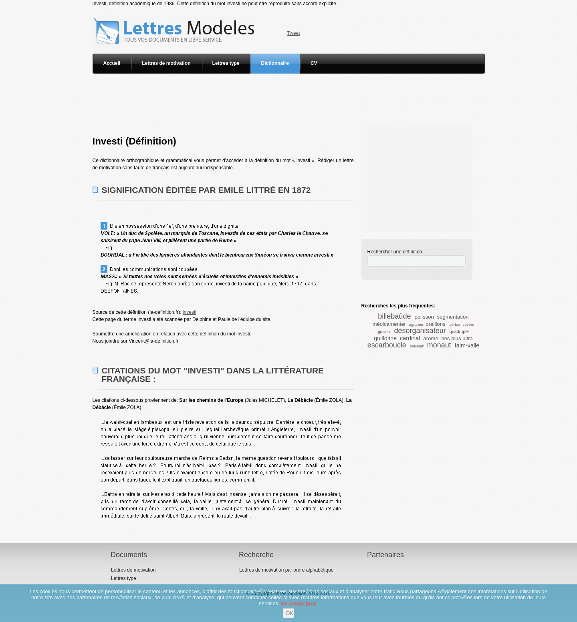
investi (189, 312)
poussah (417, 346)
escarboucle (386, 345)
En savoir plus (299, 603)
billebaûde (394, 316)
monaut (439, 345)
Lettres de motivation (166, 63)
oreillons (436, 324)
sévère (468, 324)
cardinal (410, 338)
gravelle (384, 331)
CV (314, 63)
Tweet (293, 33)
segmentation (452, 317)
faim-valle (467, 345)
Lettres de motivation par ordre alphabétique (286, 570)
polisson (424, 317)
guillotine (385, 338)
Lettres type (226, 63)
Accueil (112, 63)
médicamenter (389, 324)
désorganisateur (420, 331)
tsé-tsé (454, 324)
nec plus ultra (456, 338)
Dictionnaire (275, 63)
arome (430, 338)
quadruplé (459, 331)
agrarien (416, 324)
